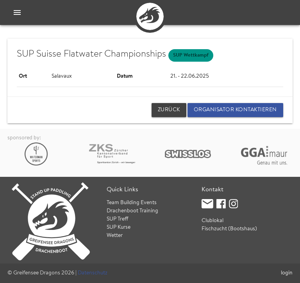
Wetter (115, 236)
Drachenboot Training (132, 211)
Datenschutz (92, 273)
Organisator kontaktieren (235, 110)
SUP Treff (118, 219)
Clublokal (212, 221)
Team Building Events (132, 203)
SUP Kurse (118, 227)
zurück (169, 110)
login (287, 273)
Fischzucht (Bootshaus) (229, 229)
